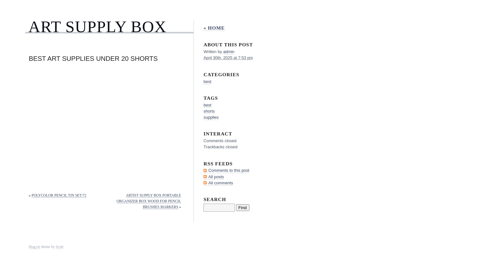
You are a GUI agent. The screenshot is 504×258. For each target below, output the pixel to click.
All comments (220, 182)
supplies (211, 117)
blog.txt (34, 247)
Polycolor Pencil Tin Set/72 (59, 195)
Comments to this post (228, 170)
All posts (216, 176)
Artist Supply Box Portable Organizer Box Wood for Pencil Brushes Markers (149, 201)
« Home (214, 28)
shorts (209, 111)
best (207, 81)
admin (228, 51)
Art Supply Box (97, 26)
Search (214, 199)
